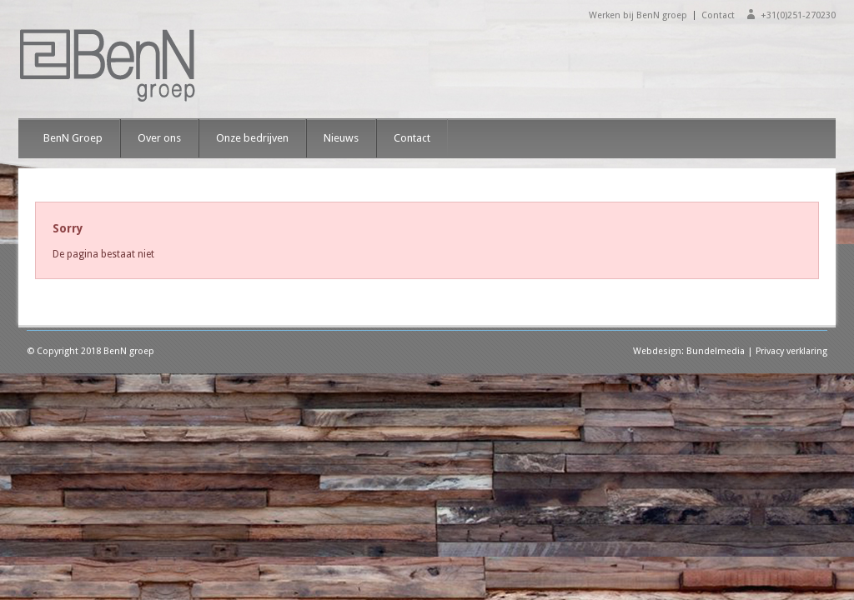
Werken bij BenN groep (638, 15)
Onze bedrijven (252, 138)
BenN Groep (73, 138)
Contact (718, 15)
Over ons (159, 138)
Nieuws (341, 138)
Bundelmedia (715, 351)
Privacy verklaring (791, 351)
